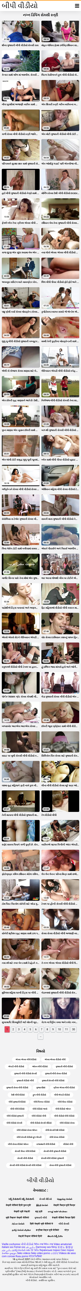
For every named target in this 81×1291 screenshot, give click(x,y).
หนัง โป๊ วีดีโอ (32, 1250)
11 (66, 1029)
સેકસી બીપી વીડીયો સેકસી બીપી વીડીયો (25, 1165)
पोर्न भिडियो (35, 1256)
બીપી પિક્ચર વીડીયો (41, 1102)
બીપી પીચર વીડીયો (65, 1102)
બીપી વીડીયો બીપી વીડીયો (64, 1116)
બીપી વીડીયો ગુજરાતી (15, 1116)
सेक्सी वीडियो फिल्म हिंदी (63, 1217)
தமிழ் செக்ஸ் (19, 1250)
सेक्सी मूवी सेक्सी (22, 1211)
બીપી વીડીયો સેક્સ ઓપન (27, 1130)
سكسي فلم (30, 1247)
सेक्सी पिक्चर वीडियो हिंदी (30, 1236)
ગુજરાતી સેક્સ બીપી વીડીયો (17, 1087)
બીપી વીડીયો (27, 1244)
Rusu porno (22, 1256)
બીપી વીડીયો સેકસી (14, 1123)
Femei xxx (19, 1247)
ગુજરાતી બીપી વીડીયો (64, 1066)
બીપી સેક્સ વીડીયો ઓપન (18, 1144)
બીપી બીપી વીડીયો (17, 1109)
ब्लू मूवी (38, 1211)
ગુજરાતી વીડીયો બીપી (25, 1080)
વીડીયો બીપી (68, 1144)
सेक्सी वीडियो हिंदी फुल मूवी (18, 1205)
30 (73, 1029)
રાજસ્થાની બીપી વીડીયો (45, 1144)
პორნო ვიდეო (9, 1253)
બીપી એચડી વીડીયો (62, 1095)
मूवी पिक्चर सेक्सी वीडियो (17, 1217)
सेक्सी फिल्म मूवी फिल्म (64, 1205)
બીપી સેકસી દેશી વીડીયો (54, 1130)
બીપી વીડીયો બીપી (39, 1116)
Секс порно (67, 1250)
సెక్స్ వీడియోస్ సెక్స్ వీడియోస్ (21, 1199)
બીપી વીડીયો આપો (39, 1109)
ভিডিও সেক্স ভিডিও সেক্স (43, 1244)
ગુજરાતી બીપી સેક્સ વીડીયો (56, 1073)
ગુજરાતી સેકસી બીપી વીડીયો (53, 1080)
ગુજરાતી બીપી (40, 1217)
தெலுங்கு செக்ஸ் (64, 1199)
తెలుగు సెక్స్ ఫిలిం (55, 1236)
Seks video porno (40, 1253)
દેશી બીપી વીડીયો (18, 1095)
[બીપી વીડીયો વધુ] (77, 6)
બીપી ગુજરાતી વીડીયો (17, 1102)
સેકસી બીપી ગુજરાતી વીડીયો (55, 1151)
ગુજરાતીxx (40, 1087)
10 (59, 1029)
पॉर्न (66, 1230)
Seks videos (23, 1253)
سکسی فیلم (7, 1250)
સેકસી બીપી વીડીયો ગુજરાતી (52, 1158)
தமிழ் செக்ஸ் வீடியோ (21, 1230)
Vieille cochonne (11, 1244)
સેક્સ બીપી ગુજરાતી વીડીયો (60, 1165)
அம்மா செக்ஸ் (18, 1224)
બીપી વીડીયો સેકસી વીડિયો (41, 1123)
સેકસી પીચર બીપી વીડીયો (25, 1151)
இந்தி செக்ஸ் (42, 1205)
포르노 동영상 (65, 1247)
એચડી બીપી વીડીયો (16, 1066)
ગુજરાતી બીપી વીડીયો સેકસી (25, 1073)
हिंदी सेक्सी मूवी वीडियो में (41, 1224)
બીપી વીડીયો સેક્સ (67, 1123)
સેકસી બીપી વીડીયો (25, 1158)
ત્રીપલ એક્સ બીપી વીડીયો (64, 1087)
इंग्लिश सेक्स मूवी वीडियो (47, 1230)
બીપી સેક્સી (64, 1224)
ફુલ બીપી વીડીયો (39, 1095)
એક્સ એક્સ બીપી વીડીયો (26, 1059)
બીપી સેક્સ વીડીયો (56, 1137)
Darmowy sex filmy (46, 1247)
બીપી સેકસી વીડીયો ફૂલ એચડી (29, 1137)
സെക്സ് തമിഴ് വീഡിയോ (57, 1211)
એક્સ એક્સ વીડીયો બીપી (55, 1059)
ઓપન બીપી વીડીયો (40, 1066)
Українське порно (49, 1250)
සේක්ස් (54, 1253)
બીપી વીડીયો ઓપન (63, 1109)
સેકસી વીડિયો (45, 1199)
